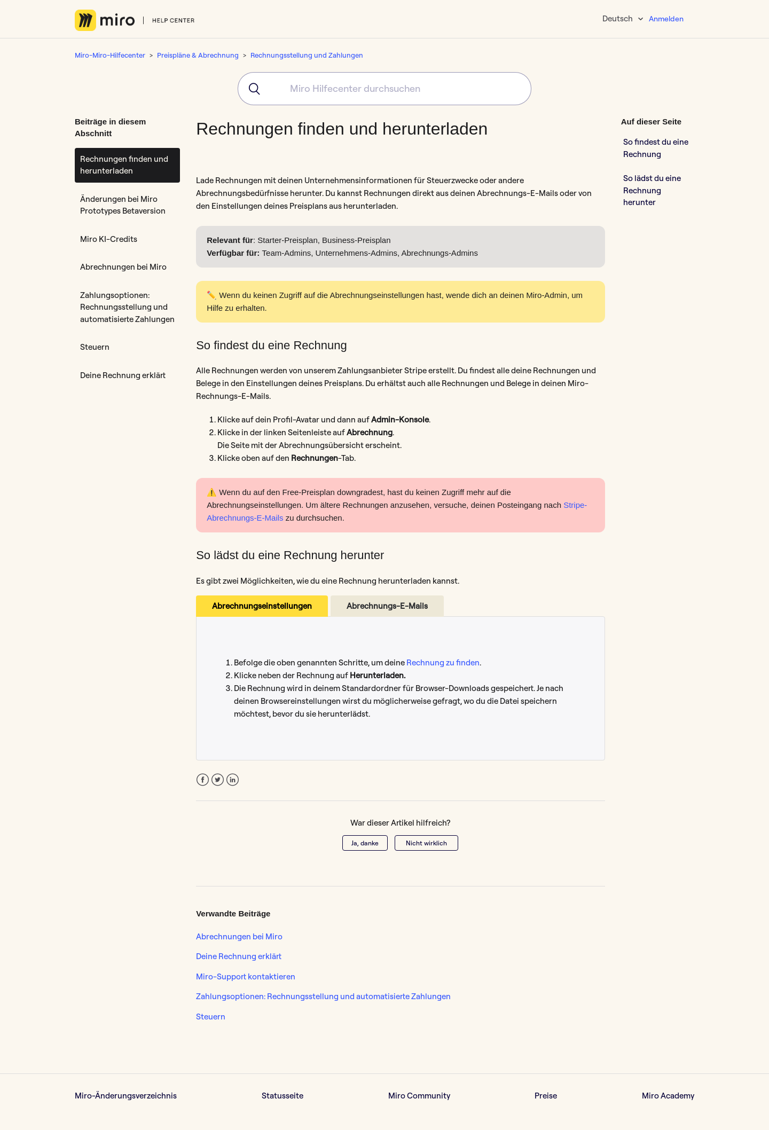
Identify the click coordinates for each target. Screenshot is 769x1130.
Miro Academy (668, 1095)
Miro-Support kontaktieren (245, 976)
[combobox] (384, 88)
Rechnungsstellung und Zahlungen (306, 55)
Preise (546, 1095)
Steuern (94, 347)
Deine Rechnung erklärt (123, 375)
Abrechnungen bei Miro (123, 267)
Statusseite (282, 1095)
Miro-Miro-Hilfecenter (110, 55)
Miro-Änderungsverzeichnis (126, 1095)
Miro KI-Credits (108, 239)
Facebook (202, 780)
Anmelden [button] (666, 18)
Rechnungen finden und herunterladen (124, 165)
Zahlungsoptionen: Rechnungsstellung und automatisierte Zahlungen (127, 307)
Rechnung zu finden (443, 662)
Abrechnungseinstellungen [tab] (262, 606)
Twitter (217, 780)
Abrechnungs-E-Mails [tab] (387, 606)
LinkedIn (232, 780)
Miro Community (419, 1095)
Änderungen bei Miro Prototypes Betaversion (123, 205)
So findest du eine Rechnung (655, 148)
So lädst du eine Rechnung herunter (652, 190)
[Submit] (250, 88)
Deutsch (618, 18)
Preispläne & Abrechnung (198, 55)
